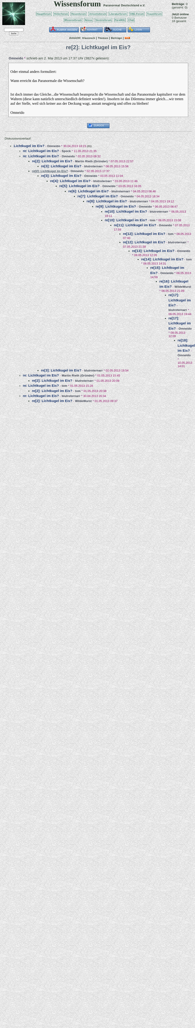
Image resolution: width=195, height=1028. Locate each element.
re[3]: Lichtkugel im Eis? (61, 166)
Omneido (16, 58)
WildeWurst (183, 286)
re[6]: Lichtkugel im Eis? (88, 191)
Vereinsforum (103, 20)
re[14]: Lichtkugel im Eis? (162, 259)
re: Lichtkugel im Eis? (41, 151)
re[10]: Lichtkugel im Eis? (126, 211)
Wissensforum (73, 20)
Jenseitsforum (97, 14)
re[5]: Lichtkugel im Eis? (79, 186)
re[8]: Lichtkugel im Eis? (106, 201)
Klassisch (88, 38)
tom (152, 220)
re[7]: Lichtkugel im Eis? (97, 196)
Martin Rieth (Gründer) (91, 161)
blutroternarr (93, 166)
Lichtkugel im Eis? (29, 146)
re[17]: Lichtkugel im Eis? (179, 300)
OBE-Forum (137, 14)
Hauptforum (44, 14)
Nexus (88, 20)
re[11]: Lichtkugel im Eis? (135, 225)
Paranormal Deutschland (121, 5)
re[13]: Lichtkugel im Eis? (153, 251)
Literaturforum (118, 14)
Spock (66, 151)
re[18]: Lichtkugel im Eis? (186, 345)
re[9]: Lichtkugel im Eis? (116, 206)
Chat (131, 20)
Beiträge (116, 38)
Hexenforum (78, 14)
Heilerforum (61, 14)
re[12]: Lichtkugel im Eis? (144, 234)
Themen (103, 38)
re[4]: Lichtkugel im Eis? (70, 181)
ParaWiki (120, 20)
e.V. (142, 5)
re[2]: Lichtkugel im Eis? (52, 161)
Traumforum (154, 14)
